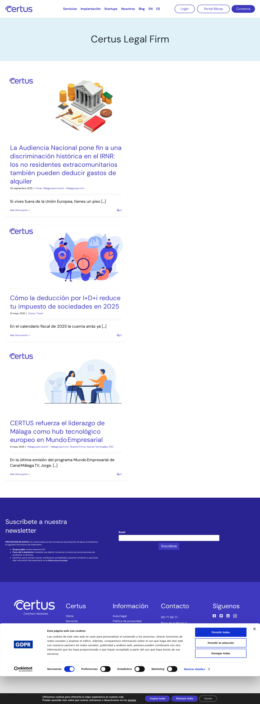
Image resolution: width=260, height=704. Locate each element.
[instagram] (235, 616)
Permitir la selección (221, 670)
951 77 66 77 (169, 617)
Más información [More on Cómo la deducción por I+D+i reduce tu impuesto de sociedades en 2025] (19, 335)
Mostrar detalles (194, 696)
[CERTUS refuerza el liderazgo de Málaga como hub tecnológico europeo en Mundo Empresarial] (66, 381)
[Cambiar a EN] (150, 8)
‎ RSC (111, 446)
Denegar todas (220, 681)
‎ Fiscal (38, 188)
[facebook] (214, 616)
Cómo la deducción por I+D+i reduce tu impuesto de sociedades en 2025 (65, 302)
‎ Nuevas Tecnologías (97, 446)
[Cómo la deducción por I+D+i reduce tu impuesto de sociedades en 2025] (66, 256)
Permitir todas (221, 660)
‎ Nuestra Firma (77, 446)
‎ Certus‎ (31, 313)
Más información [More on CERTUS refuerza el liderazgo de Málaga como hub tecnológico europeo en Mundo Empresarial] (19, 474)
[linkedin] (228, 616)
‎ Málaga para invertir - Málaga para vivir (63, 188)
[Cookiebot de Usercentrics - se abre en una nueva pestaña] (23, 697)
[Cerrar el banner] (254, 656)
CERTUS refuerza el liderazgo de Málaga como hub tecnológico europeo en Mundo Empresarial (57, 431)
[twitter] (221, 616)
